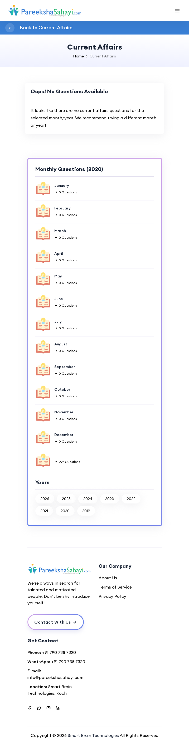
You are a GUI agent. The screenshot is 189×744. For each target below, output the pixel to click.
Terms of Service (115, 587)
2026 (44, 498)
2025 (66, 498)
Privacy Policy (112, 596)
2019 (86, 510)
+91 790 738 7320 (59, 652)
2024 (88, 498)
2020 (65, 510)
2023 (109, 498)
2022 (131, 498)
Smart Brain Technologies (93, 735)
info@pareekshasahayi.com (55, 677)
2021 (44, 510)
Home (78, 56)
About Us (108, 577)
